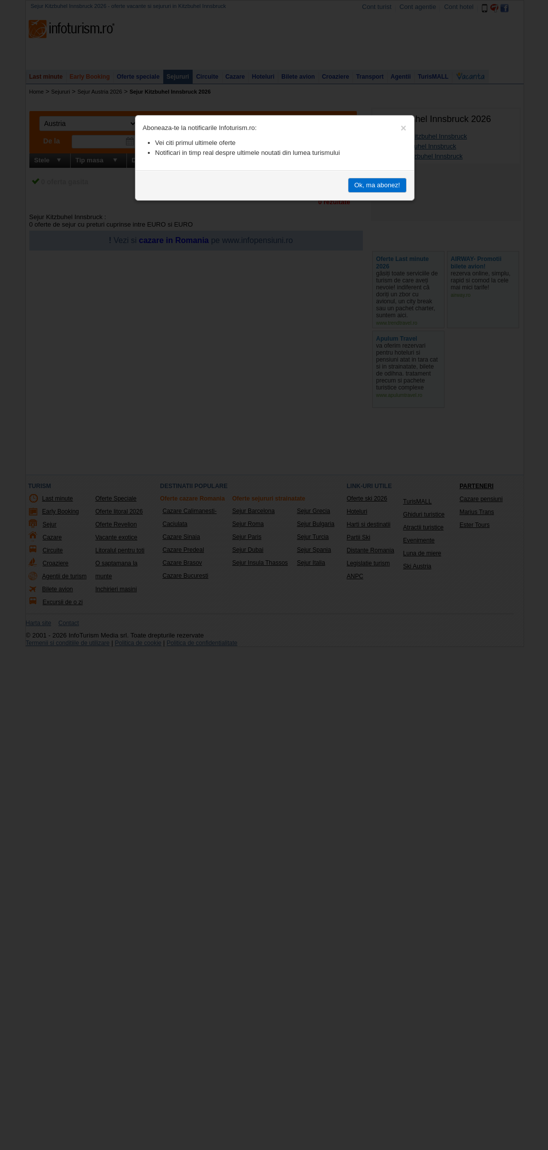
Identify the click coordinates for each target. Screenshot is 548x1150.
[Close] (404, 128)
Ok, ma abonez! (377, 185)
